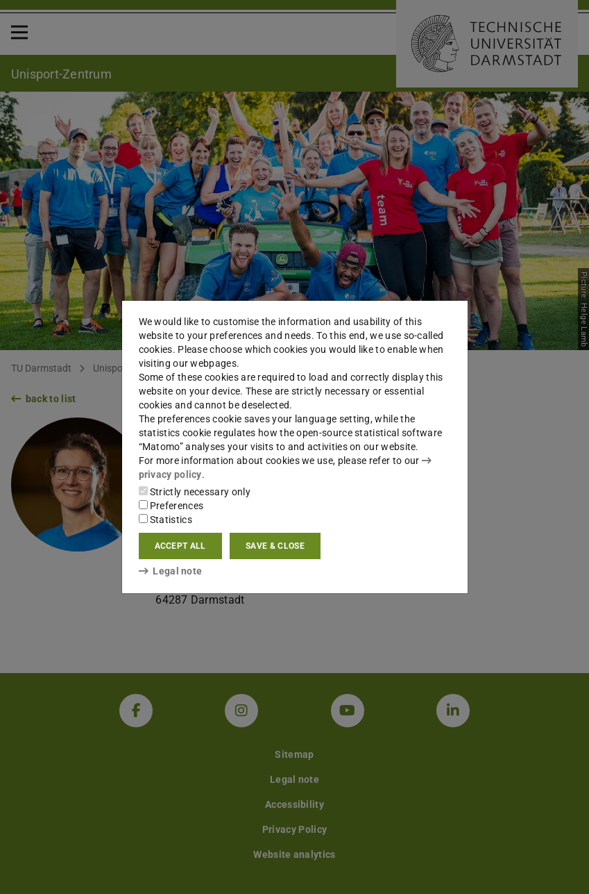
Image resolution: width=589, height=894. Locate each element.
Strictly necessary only (194, 491)
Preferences (171, 505)
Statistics (165, 519)
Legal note (171, 571)
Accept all (180, 546)
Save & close (275, 546)
